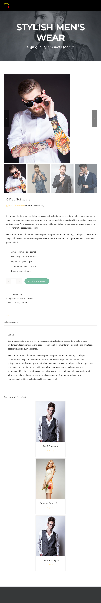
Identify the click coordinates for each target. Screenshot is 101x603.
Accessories (21, 298)
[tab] (50, 315)
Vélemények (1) (11, 322)
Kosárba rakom (37, 281)
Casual (16, 302)
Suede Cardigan (50, 560)
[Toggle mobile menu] (95, 4)
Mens (30, 298)
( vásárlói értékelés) (34, 205)
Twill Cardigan (50, 446)
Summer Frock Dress (50, 503)
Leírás (6, 315)
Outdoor (24, 302)
